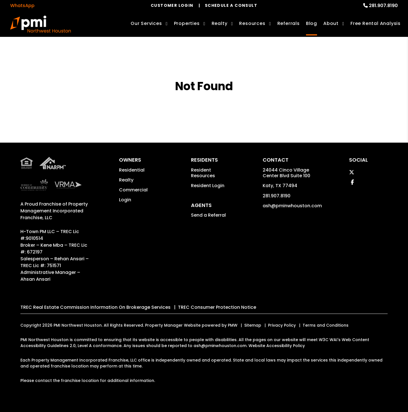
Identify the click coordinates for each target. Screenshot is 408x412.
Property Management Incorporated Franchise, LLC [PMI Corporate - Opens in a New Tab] (54, 211)
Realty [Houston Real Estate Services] (220, 23)
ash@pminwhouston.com (292, 205)
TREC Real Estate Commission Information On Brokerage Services (95, 307)
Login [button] (125, 200)
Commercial (133, 190)
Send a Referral (208, 215)
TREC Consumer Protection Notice (217, 307)
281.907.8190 (383, 5)
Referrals (288, 23)
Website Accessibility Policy (276, 345)
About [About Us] (331, 23)
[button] (351, 172)
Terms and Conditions (325, 325)
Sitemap (252, 325)
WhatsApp (22, 5)
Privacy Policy (282, 325)
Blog (311, 23)
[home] (40, 24)
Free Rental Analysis (375, 23)
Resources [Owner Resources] (252, 23)
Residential (131, 170)
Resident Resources (203, 173)
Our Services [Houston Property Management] (146, 23)
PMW (232, 325)
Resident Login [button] (207, 185)
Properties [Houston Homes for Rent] (187, 23)
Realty (126, 180)
